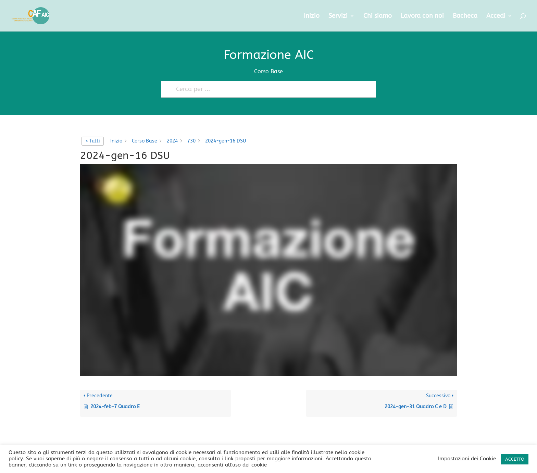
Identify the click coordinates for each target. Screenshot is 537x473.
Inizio (312, 16)
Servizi (338, 16)
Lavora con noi (422, 16)
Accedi (495, 16)
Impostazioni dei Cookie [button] (467, 459)
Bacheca (465, 16)
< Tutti (92, 141)
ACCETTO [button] (514, 459)
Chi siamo (377, 16)
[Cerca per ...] (265, 89)
